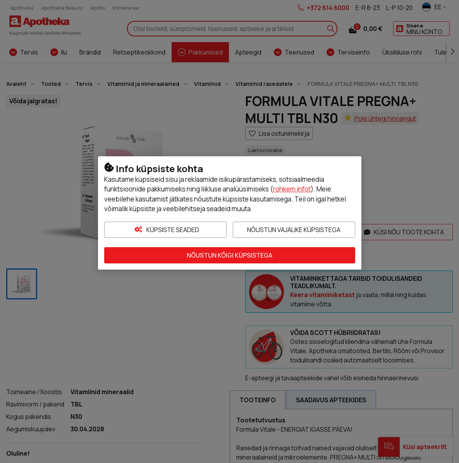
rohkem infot (292, 189)
